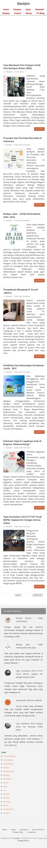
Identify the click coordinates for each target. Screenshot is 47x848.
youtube (6, 813)
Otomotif (39, 9)
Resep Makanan (9, 756)
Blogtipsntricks (23, 840)
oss (4, 790)
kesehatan (7, 779)
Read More (39, 129)
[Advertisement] (23, 39)
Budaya (6, 13)
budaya (6, 767)
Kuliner (17, 13)
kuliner (5, 783)
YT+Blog (40, 13)
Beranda (18, 595)
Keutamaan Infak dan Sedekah (29, 700)
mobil (5, 786)
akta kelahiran (8, 764)
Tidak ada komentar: (22, 145)
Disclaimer (24, 829)
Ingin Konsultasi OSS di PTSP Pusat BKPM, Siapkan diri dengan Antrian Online (22, 519)
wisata (5, 805)
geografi (6, 775)
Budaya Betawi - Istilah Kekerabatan (29, 619)
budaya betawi (9, 771)
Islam (28, 9)
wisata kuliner (8, 809)
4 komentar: (19, 72)
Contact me (31, 832)
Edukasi (17, 9)
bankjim (17, 838)
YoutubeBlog (8, 760)
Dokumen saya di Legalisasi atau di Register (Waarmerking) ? (22, 443)
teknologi (6, 801)
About (13, 829)
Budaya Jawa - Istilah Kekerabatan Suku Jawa (29, 646)
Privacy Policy (18, 832)
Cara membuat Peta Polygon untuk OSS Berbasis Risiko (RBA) (22, 67)
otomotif (6, 794)
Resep (29, 13)
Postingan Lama (38, 595)
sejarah (6, 798)
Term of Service (38, 829)
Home (6, 9)
